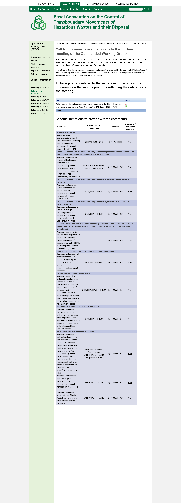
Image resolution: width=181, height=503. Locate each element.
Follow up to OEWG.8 (39, 110)
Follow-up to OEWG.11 (40, 100)
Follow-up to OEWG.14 (40, 88)
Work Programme (38, 64)
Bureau (34, 60)
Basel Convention (70, 4)
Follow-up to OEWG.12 (40, 97)
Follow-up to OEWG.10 (40, 103)
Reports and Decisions (40, 71)
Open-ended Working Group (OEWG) (102, 43)
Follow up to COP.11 (39, 113)
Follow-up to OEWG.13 (36, 92)
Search (146, 9)
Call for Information (39, 74)
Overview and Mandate (40, 57)
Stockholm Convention (127, 4)
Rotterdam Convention (97, 4)
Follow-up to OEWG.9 (39, 107)
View (130, 142)
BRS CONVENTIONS (46, 4)
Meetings (35, 67)
